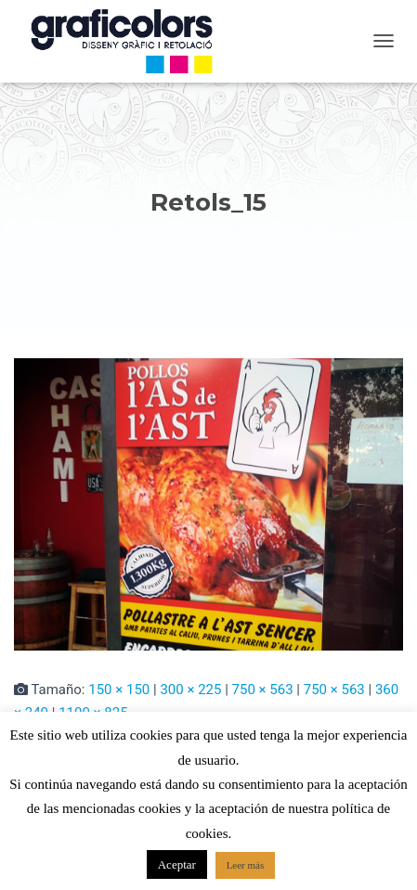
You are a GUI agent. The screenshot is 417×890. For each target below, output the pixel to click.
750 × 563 (262, 689)
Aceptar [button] (177, 864)
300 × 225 (190, 689)
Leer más (246, 865)
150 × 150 (119, 689)
